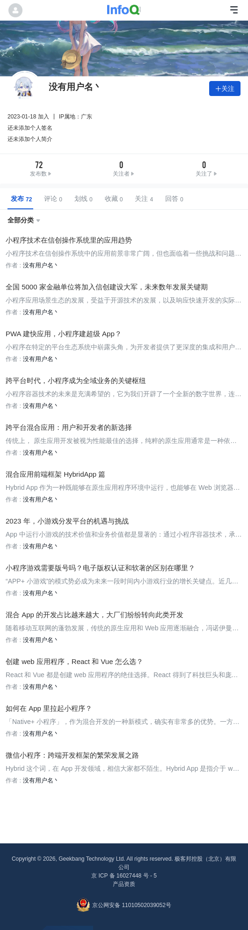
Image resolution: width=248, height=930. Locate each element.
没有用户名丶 (41, 265)
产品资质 (124, 884)
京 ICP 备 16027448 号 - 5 (124, 875)
